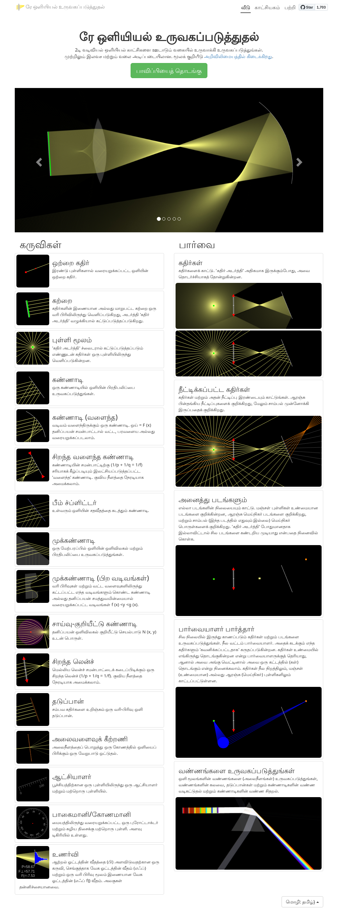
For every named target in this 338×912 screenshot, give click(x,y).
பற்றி (290, 7)
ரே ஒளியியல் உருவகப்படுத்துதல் (60, 7)
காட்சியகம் (267, 7)
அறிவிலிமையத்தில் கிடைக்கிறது (238, 56)
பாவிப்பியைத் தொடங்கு (169, 70)
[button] (38, 160)
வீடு (245, 7)
